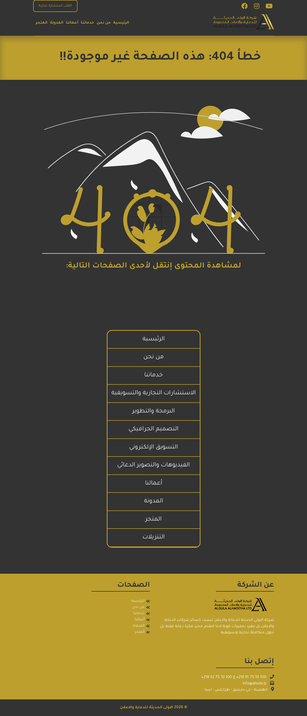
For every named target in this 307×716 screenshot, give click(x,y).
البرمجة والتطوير (153, 411)
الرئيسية (121, 23)
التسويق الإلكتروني (153, 447)
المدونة (56, 23)
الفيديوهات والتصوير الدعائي (153, 465)
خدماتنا (87, 23)
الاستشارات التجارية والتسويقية (153, 393)
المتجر (41, 23)
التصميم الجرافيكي (153, 429)
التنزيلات (153, 537)
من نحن (104, 23)
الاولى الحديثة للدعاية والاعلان (146, 708)
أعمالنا (72, 23)
